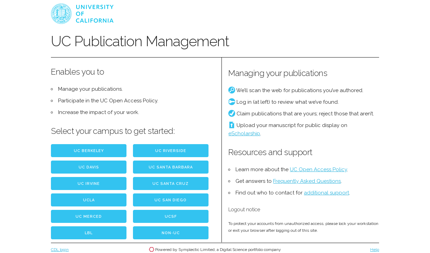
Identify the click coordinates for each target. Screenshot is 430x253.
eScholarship (244, 133)
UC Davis (89, 167)
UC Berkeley (89, 151)
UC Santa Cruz (170, 183)
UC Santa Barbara (171, 167)
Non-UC (171, 233)
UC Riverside (170, 151)
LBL (89, 233)
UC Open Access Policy (318, 169)
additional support (326, 193)
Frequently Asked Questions (307, 181)
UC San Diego (170, 200)
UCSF (171, 216)
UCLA (89, 200)
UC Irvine (89, 183)
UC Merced (89, 216)
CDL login (60, 249)
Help (374, 249)
